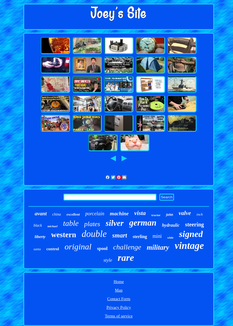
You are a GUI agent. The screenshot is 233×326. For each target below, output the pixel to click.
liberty (40, 236)
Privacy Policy (118, 307)
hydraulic (171, 225)
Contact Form (118, 299)
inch (200, 214)
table (71, 223)
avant (41, 213)
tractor (155, 215)
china (56, 214)
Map (119, 290)
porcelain (94, 213)
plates (92, 224)
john (169, 215)
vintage (189, 245)
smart (119, 235)
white (170, 237)
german (143, 223)
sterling (140, 236)
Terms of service (119, 316)
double (94, 234)
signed (191, 234)
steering (194, 224)
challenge (127, 247)
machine (119, 213)
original (78, 246)
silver (114, 223)
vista (140, 212)
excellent (73, 214)
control (52, 249)
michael (53, 226)
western (63, 235)
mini (157, 236)
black (37, 225)
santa (37, 249)
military (158, 247)
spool (102, 248)
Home (119, 281)
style (107, 260)
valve (185, 213)
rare (126, 257)
